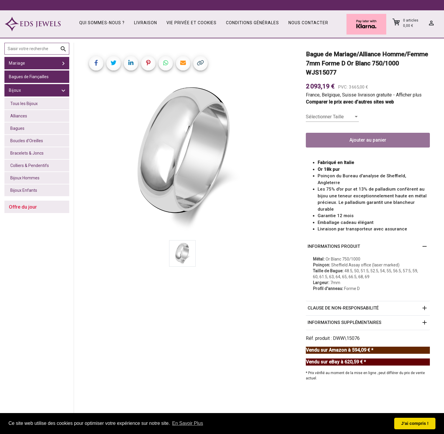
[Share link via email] (183, 63)
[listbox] (332, 116)
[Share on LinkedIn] (131, 63)
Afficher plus (409, 95)
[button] (368, 246)
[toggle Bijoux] (63, 90)
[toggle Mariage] (63, 63)
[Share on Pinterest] (148, 63)
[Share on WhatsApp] (166, 63)
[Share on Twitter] (113, 63)
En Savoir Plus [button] (187, 423)
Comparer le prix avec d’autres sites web (350, 102)
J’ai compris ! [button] (415, 423)
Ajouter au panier (367, 140)
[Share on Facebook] (96, 63)
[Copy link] (200, 63)
